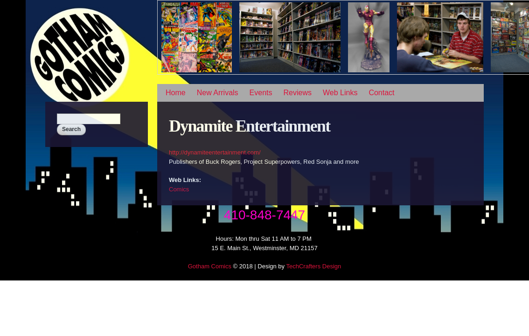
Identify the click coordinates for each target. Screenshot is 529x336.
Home (176, 93)
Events (261, 93)
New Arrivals (217, 93)
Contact (381, 93)
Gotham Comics (209, 266)
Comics (179, 189)
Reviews (298, 93)
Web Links (340, 93)
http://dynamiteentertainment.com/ (215, 152)
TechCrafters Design (313, 266)
